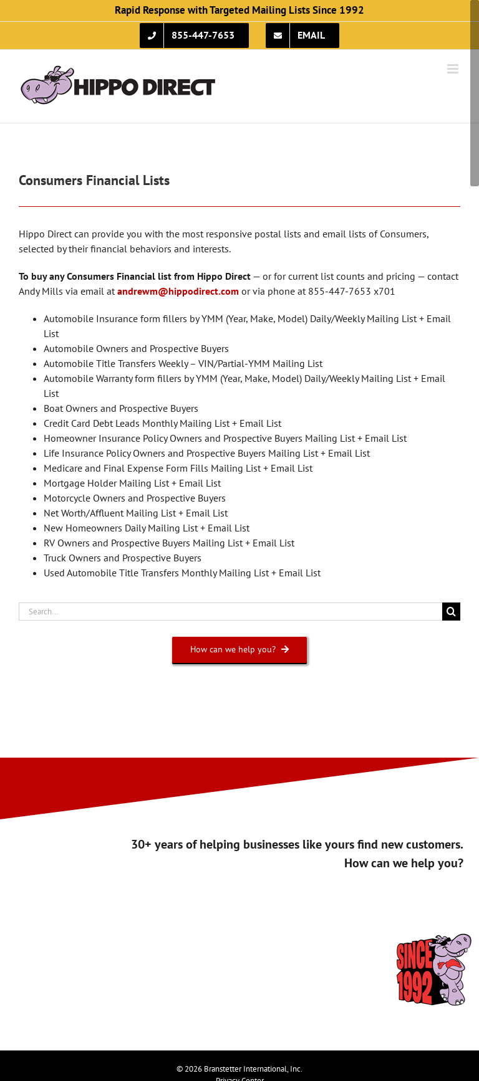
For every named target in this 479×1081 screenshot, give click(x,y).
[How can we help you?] (239, 649)
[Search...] (230, 611)
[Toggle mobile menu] (453, 68)
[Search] (451, 611)
